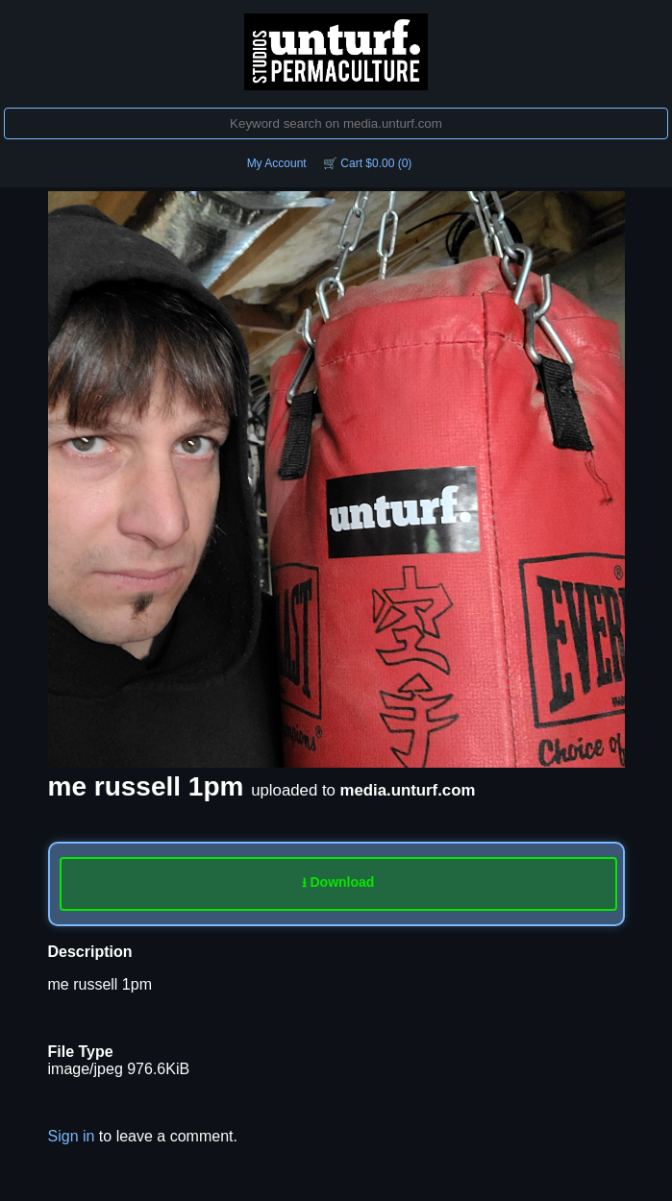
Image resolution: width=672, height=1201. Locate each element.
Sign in (71, 1136)
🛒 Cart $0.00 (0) (367, 163)
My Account (277, 163)
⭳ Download (338, 882)
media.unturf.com (408, 790)
